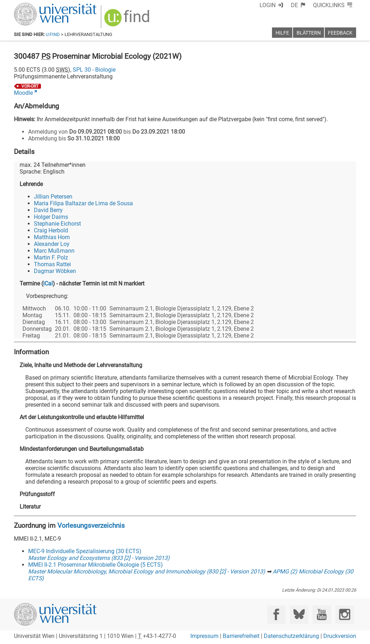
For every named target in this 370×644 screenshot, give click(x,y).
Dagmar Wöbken (55, 271)
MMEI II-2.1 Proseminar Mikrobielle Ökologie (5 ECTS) (95, 564)
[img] (128, 20)
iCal (48, 283)
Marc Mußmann (54, 250)
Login (267, 5)
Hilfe (282, 33)
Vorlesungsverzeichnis (91, 525)
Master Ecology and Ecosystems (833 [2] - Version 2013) (99, 558)
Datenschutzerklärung (291, 636)
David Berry (48, 210)
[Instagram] (344, 615)
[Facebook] (276, 615)
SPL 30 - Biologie (94, 69)
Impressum (204, 636)
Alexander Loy (52, 244)
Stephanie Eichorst (57, 223)
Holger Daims (51, 216)
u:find (53, 34)
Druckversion (339, 636)
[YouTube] (322, 615)
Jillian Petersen (53, 196)
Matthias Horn (52, 237)
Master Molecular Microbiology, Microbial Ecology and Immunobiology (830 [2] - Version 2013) (146, 571)
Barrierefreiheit (241, 636)
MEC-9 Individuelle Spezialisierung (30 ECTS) (85, 551)
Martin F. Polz (51, 257)
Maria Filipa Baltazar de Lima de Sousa (83, 203)
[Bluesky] (299, 615)
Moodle (23, 92)
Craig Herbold (51, 230)
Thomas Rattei (52, 264)
